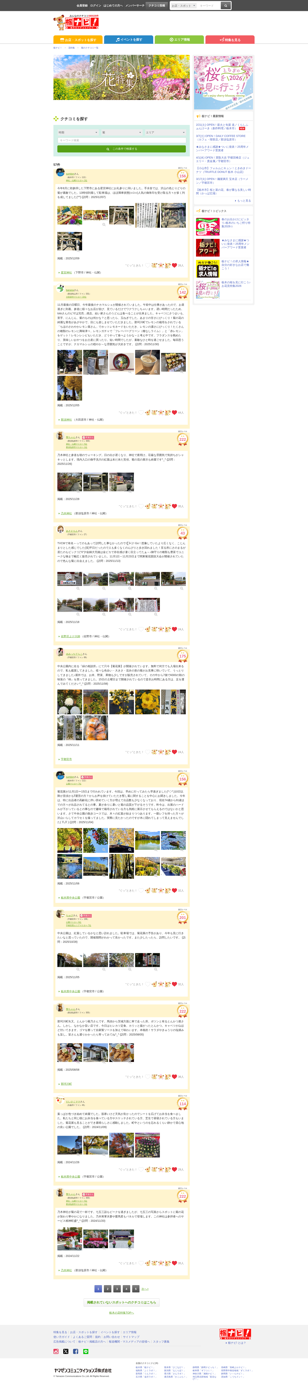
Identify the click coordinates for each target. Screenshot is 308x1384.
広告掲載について (64, 1341)
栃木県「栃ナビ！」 (145, 1367)
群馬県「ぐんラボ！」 (146, 1374)
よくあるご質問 (82, 1336)
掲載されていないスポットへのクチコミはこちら (121, 1302)
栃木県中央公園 (68, 897)
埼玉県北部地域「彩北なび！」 (204, 1378)
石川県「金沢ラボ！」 (146, 1377)
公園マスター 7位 (73, 784)
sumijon (70, 173)
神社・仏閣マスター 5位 (76, 444)
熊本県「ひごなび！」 (175, 1367)
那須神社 (64, 419)
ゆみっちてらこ (74, 654)
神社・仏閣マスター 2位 (76, 180)
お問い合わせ (112, 1336)
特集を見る (229, 40)
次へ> (144, 1288)
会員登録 (82, 5)
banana (70, 290)
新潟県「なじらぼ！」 (175, 1370)
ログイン (95, 5)
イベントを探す (128, 40)
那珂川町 (64, 1083)
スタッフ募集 (161, 1341)
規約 (98, 1336)
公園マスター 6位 (73, 922)
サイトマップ (131, 1336)
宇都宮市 (64, 759)
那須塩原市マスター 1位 (76, 447)
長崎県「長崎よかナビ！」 (234, 1367)
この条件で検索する (122, 148)
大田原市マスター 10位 (76, 297)
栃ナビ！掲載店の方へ (92, 1341)
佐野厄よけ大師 (68, 636)
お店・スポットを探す (78, 40)
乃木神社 (64, 513)
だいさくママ (73, 1101)
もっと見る (242, 200)
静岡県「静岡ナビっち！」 (206, 1367)
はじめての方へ (113, 5)
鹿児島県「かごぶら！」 (176, 1377)
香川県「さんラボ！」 (175, 1374)
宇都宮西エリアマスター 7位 (78, 925)
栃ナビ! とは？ (235, 1342)
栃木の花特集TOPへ (121, 1312)
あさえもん (72, 531)
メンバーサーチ (135, 5)
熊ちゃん (70, 437)
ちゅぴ (69, 915)
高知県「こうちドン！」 (233, 1377)
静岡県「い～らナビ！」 (233, 1374)
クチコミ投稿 (156, 5)
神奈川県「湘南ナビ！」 (204, 1374)
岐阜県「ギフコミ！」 (203, 1370)
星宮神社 (64, 272)
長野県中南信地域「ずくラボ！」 (237, 1370)
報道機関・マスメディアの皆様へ (129, 1341)
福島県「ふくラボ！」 (146, 1370)
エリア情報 (179, 40)
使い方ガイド (61, 1336)
